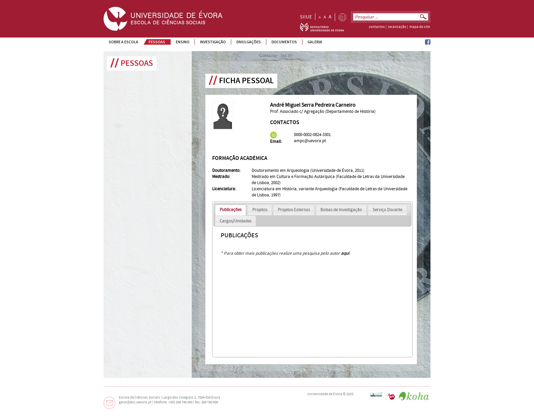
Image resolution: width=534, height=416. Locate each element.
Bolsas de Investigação (341, 210)
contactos (377, 27)
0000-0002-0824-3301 (312, 135)
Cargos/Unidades (235, 221)
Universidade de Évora (324, 394)
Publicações (230, 210)
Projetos (259, 210)
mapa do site (419, 27)
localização (397, 27)
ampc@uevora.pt (310, 141)
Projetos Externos (294, 210)
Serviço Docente (387, 210)
